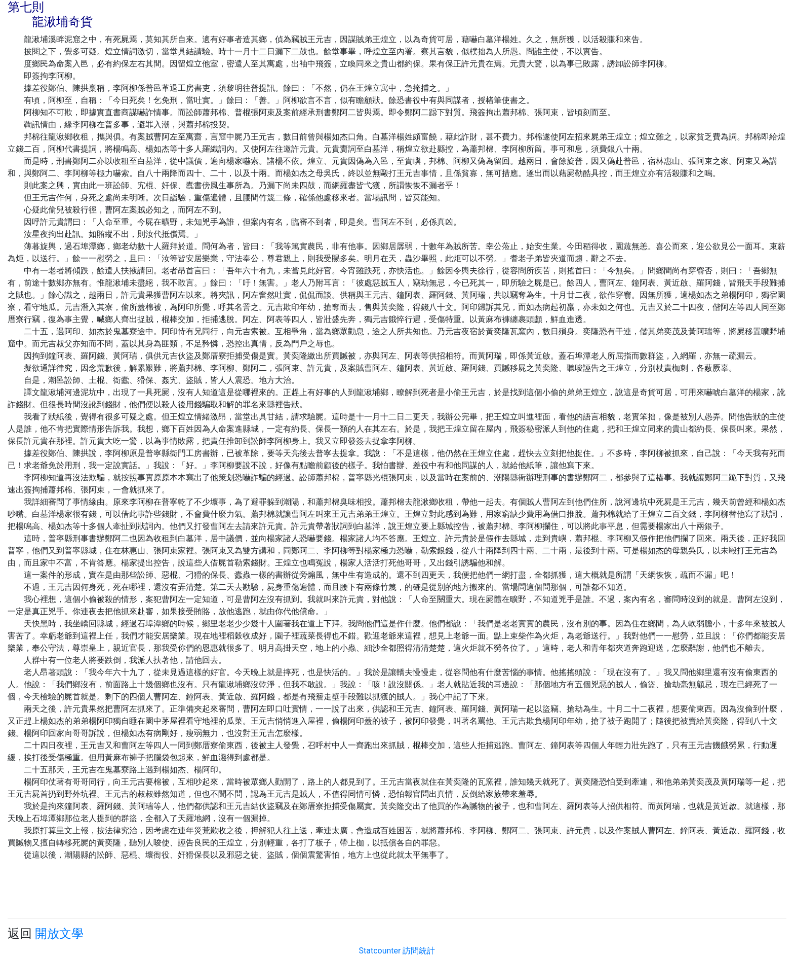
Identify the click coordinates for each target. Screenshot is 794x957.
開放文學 (59, 934)
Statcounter (380, 950)
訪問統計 (419, 950)
